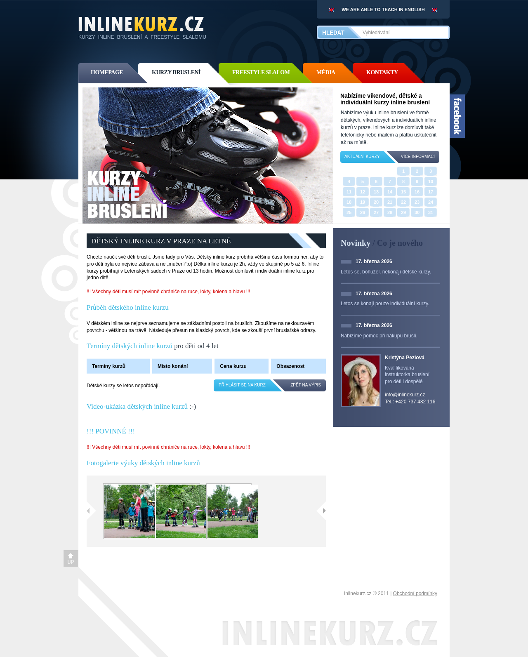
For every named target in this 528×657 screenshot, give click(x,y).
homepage (107, 72)
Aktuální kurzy (362, 156)
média (325, 72)
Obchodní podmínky (415, 593)
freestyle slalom (261, 72)
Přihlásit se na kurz (242, 385)
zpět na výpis (305, 385)
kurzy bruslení (176, 72)
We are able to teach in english (383, 9)
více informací (418, 156)
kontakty (382, 72)
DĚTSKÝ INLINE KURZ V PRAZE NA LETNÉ (161, 241)
